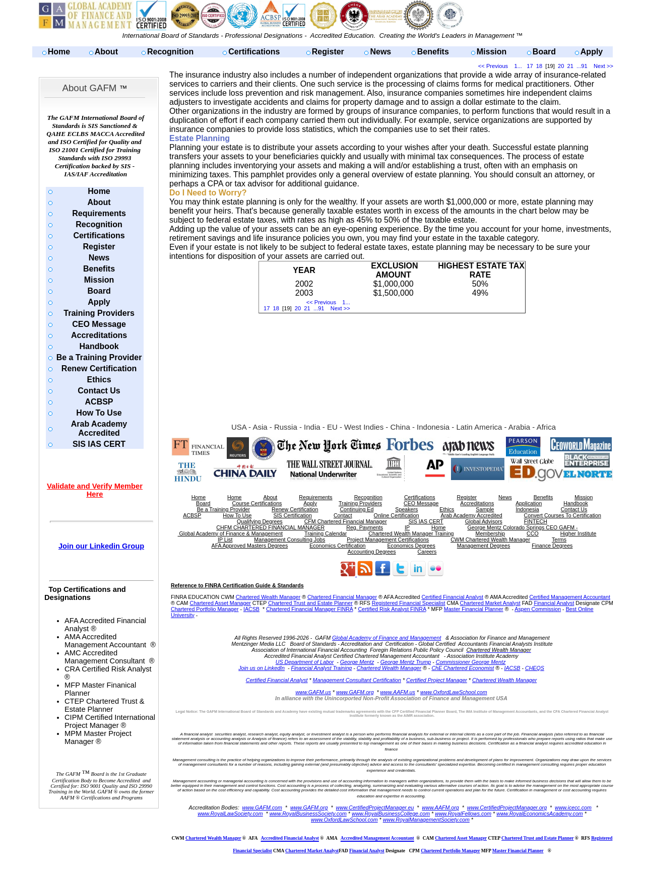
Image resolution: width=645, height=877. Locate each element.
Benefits (433, 51)
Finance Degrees (552, 546)
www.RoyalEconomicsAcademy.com (539, 814)
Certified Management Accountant (569, 597)
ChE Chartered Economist (462, 668)
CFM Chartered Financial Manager (345, 521)
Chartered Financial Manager (342, 597)
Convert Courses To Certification (562, 515)
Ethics (99, 379)
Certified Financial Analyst (452, 597)
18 (539, 66)
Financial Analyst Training (321, 668)
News (380, 51)
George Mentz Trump (405, 662)
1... (518, 66)
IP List (225, 539)
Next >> (603, 66)
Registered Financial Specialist (408, 603)
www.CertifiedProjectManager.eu (375, 807)
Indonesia (527, 509)
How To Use (98, 413)
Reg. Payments (364, 527)
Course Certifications (257, 503)
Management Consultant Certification (357, 680)
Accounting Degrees (372, 552)
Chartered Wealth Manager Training (411, 533)
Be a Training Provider (99, 357)
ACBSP (99, 401)
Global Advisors (483, 521)
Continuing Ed (356, 509)
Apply (591, 51)
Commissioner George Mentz (471, 662)
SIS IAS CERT (99, 444)
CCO (533, 533)
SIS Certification (293, 515)
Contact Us (99, 390)
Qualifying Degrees (260, 521)
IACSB (251, 609)
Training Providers (98, 313)
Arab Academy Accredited (99, 428)
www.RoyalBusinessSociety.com (308, 814)
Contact (343, 515)
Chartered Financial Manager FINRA (309, 609)
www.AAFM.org (440, 807)
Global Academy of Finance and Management (386, 638)
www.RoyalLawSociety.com (230, 814)
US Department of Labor (305, 662)
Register (328, 51)
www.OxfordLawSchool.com (453, 692)
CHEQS (534, 668)
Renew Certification (99, 368)
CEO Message (99, 324)
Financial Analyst (554, 603)
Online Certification (396, 515)
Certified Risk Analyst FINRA (392, 609)
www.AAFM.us (397, 692)
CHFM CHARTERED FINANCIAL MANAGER (270, 527)
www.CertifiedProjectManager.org (507, 807)
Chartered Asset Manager (219, 603)
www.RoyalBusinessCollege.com (391, 814)
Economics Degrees (411, 546)
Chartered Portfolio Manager (204, 609)
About (106, 51)
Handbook (98, 346)
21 (570, 66)
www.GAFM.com (262, 807)
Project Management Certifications (388, 539)
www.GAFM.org (355, 692)
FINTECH (535, 521)
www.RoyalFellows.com (463, 814)
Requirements (99, 213)
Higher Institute (578, 533)
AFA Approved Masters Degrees (250, 546)
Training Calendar (325, 533)
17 (530, 66)
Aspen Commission (537, 609)
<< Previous (493, 66)
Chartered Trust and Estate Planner (310, 603)
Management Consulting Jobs (289, 539)
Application (528, 503)
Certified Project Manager (436, 680)
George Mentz (357, 662)
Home (59, 51)
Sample (485, 509)
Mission (492, 51)
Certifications (254, 51)
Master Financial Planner (473, 609)
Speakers (406, 509)
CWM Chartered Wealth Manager (490, 539)
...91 (582, 66)
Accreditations (99, 335)
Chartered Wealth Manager (268, 597)
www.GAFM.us (313, 692)
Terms (559, 539)
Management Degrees (483, 546)
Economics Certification (337, 546)
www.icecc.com (573, 807)
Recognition (170, 51)
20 (561, 66)
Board (544, 51)
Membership (490, 533)
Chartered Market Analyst (490, 603)
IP (407, 527)
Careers (427, 552)
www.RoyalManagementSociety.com (426, 820)
